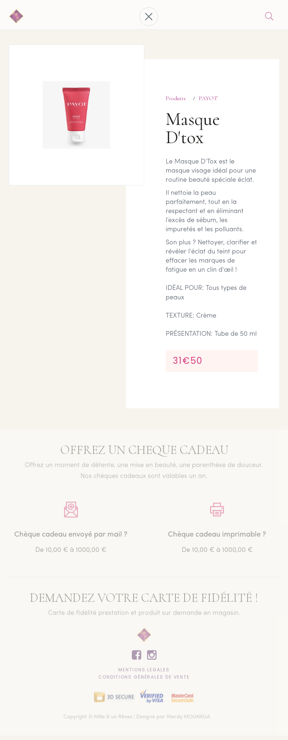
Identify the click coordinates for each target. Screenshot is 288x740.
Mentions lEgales (143, 671)
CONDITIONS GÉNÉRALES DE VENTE (144, 678)
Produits (176, 98)
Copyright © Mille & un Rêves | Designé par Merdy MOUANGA (136, 718)
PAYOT (208, 98)
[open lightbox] (76, 115)
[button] (148, 16)
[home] (16, 17)
